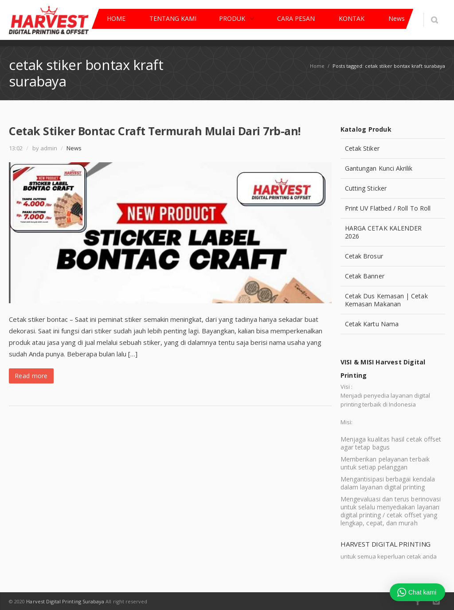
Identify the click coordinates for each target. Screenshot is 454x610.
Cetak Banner (364, 276)
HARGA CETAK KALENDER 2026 (383, 232)
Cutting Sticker (366, 188)
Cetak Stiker (362, 148)
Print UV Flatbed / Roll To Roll (388, 208)
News (74, 148)
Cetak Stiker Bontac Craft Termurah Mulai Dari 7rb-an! (155, 130)
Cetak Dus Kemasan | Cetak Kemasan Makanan (386, 300)
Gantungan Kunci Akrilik (379, 168)
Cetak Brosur (364, 256)
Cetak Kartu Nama (372, 324)
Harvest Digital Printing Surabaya (65, 601)
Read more (31, 375)
